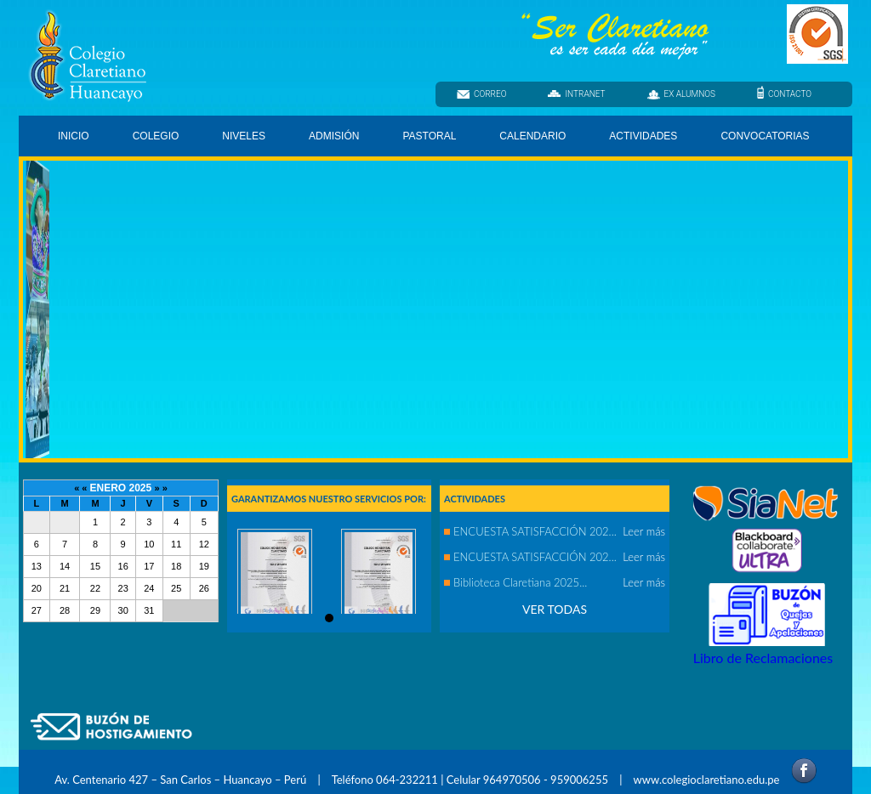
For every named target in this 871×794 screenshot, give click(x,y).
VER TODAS (554, 609)
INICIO (73, 136)
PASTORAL (430, 139)
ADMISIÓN (334, 136)
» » (161, 488)
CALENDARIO (532, 136)
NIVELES (245, 139)
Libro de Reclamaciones (763, 657)
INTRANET (576, 94)
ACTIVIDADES (643, 136)
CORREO (481, 94)
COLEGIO (157, 139)
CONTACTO (784, 93)
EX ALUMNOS (681, 94)
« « (81, 488)
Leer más (644, 531)
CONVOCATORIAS (764, 136)
